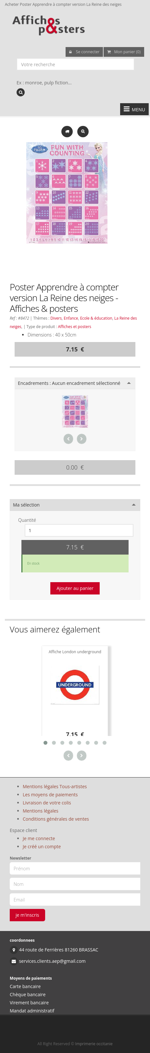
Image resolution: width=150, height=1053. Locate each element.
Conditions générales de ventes (56, 819)
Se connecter (84, 52)
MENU (134, 109)
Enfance (71, 318)
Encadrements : (69, 383)
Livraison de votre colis (47, 803)
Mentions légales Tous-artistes (55, 786)
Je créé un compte (42, 846)
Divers (56, 318)
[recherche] (21, 92)
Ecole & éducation (96, 318)
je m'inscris (27, 915)
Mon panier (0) (124, 52)
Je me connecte (39, 838)
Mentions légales (40, 811)
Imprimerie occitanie (94, 1044)
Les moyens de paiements (50, 794)
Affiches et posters (74, 326)
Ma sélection (26, 505)
